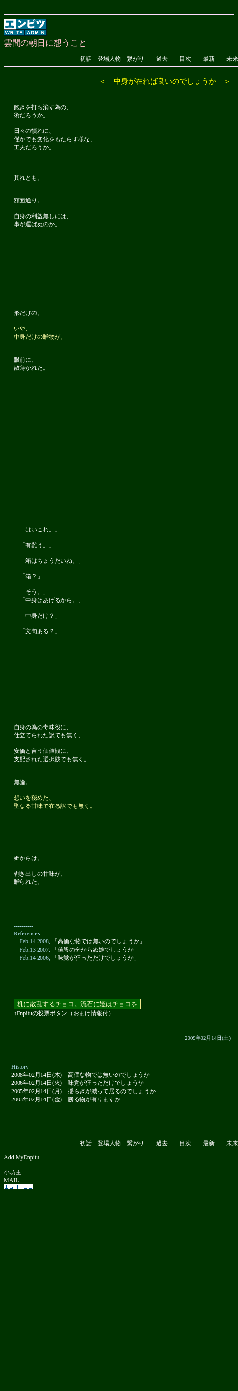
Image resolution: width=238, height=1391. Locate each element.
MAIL (11, 1180)
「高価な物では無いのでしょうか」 (98, 941)
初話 (86, 58)
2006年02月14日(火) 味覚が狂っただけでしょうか (77, 1083)
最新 (209, 58)
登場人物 (109, 58)
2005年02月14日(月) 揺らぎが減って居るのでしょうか (83, 1091)
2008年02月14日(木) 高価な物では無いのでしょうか (80, 1074)
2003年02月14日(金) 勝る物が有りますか (65, 1099)
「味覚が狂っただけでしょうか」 (95, 957)
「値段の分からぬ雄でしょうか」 (95, 949)
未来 (232, 58)
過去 (162, 58)
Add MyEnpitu (21, 1157)
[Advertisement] (91, 1286)
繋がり (135, 58)
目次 (185, 58)
